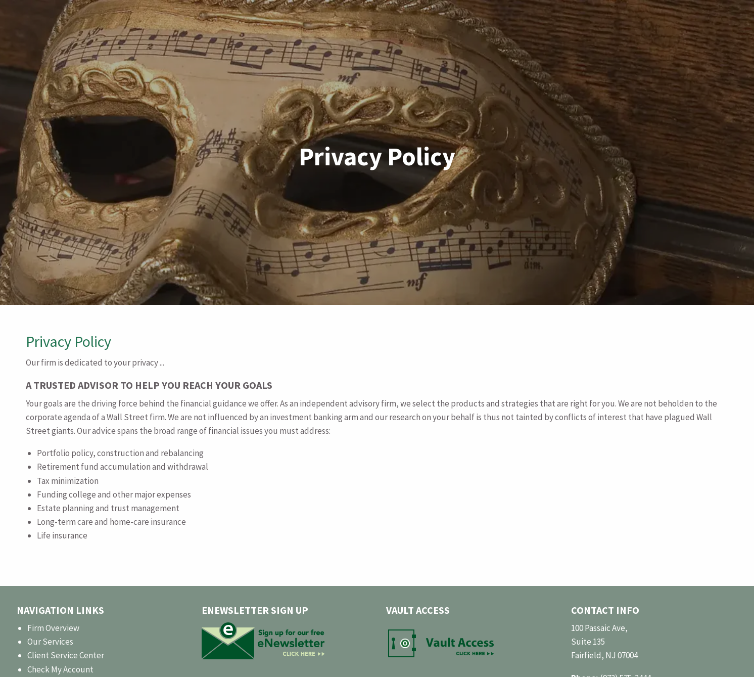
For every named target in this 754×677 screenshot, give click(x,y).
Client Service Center (65, 655)
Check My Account (60, 669)
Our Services (50, 641)
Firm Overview (53, 628)
